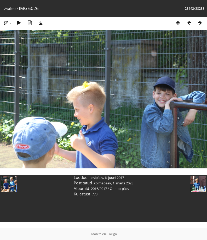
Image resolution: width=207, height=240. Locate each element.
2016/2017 (99, 188)
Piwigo (112, 234)
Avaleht (10, 8)
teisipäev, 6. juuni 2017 (106, 177)
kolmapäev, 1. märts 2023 (113, 183)
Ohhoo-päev (119, 188)
